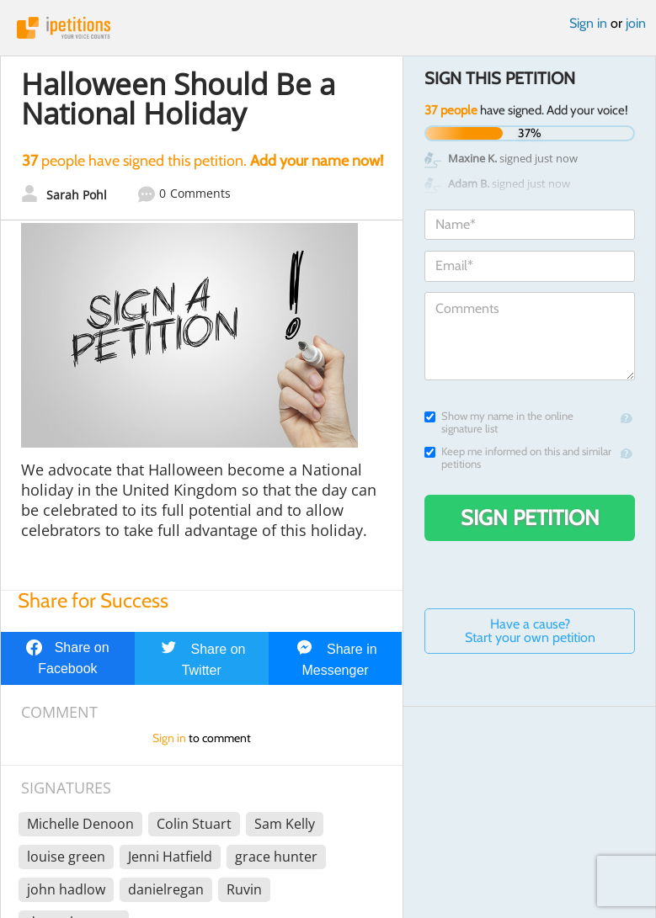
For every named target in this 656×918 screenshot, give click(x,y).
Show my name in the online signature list (498, 422)
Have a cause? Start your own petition (530, 630)
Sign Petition (530, 517)
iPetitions (328, 28)
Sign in (588, 23)
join (636, 23)
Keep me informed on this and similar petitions (517, 457)
